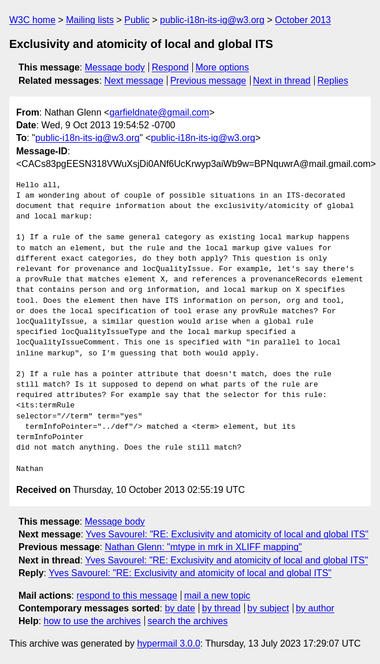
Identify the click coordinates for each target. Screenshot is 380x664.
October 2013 (303, 20)
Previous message (208, 81)
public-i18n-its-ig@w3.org (212, 20)
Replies (333, 81)
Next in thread (282, 81)
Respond (170, 67)
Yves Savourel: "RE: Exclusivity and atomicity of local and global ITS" (226, 534)
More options (222, 67)
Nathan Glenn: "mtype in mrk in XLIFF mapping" (203, 547)
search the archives (188, 621)
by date (180, 608)
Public (137, 20)
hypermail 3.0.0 (168, 643)
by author (315, 608)
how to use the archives (92, 621)
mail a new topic (217, 595)
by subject (268, 608)
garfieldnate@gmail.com (159, 112)
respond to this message (126, 595)
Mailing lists (90, 20)
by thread (221, 608)
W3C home (32, 20)
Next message (134, 81)
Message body (115, 67)
